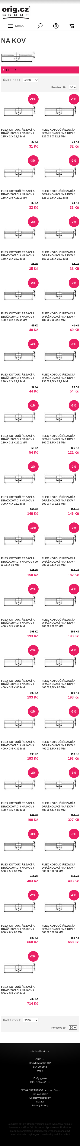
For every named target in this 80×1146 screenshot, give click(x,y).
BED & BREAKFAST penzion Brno (39, 1090)
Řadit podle (12, 80)
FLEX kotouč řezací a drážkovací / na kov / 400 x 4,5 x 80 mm (18, 806)
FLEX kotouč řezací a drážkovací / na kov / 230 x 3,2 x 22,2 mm (18, 439)
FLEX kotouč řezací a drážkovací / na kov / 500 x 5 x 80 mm (18, 868)
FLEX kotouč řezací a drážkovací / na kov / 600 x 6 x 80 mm (18, 929)
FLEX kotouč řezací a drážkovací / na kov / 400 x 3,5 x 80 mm (18, 623)
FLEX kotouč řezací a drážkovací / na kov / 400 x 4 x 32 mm (58, 623)
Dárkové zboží (40, 1093)
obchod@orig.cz (40, 1051)
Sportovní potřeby (40, 1097)
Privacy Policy (40, 1105)
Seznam (73, 80)
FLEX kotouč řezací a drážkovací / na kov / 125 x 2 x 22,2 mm (58, 133)
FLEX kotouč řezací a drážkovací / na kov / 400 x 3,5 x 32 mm (18, 745)
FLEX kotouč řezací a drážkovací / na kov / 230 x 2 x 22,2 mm (18, 378)
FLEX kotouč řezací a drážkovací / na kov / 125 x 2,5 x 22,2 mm (58, 194)
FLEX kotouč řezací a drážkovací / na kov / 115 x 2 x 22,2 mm (18, 133)
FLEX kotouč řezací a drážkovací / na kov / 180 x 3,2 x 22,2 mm (18, 317)
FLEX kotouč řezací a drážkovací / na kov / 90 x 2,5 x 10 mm (19, 561)
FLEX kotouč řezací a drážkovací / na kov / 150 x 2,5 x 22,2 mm (58, 255)
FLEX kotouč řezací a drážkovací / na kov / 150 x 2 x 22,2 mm (18, 255)
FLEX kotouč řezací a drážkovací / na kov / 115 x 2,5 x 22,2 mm (18, 194)
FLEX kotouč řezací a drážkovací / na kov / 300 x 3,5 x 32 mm (58, 439)
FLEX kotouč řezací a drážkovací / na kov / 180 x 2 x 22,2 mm (58, 317)
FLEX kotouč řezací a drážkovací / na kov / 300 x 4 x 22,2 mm (18, 500)
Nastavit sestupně (42, 80)
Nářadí (40, 1101)
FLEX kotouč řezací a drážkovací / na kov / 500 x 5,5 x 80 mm (18, 990)
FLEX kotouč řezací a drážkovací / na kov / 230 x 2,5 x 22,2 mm (58, 378)
